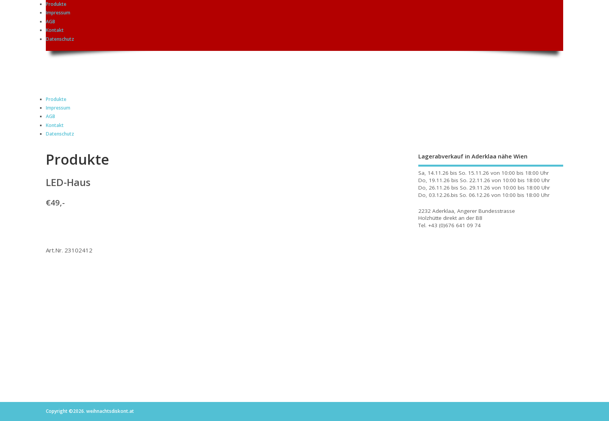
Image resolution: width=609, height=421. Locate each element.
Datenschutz (60, 39)
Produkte (56, 4)
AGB (50, 21)
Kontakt (55, 30)
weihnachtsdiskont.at (115, 68)
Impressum (58, 12)
